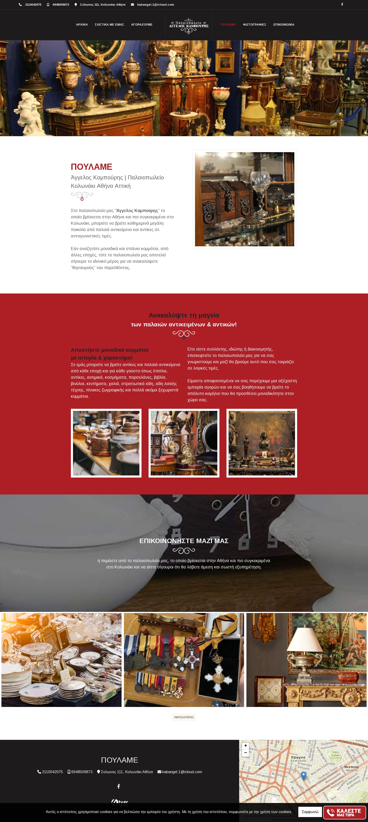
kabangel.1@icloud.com (155, 4)
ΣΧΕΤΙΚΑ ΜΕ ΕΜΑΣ (109, 24)
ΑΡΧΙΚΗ (82, 24)
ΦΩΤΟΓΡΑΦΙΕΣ (254, 24)
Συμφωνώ (310, 812)
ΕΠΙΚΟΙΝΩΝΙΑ (283, 24)
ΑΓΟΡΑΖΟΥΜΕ (142, 24)
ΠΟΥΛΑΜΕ (228, 24)
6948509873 (61, 4)
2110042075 (33, 4)
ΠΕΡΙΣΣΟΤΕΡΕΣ (184, 717)
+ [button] (245, 746)
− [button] (245, 753)
